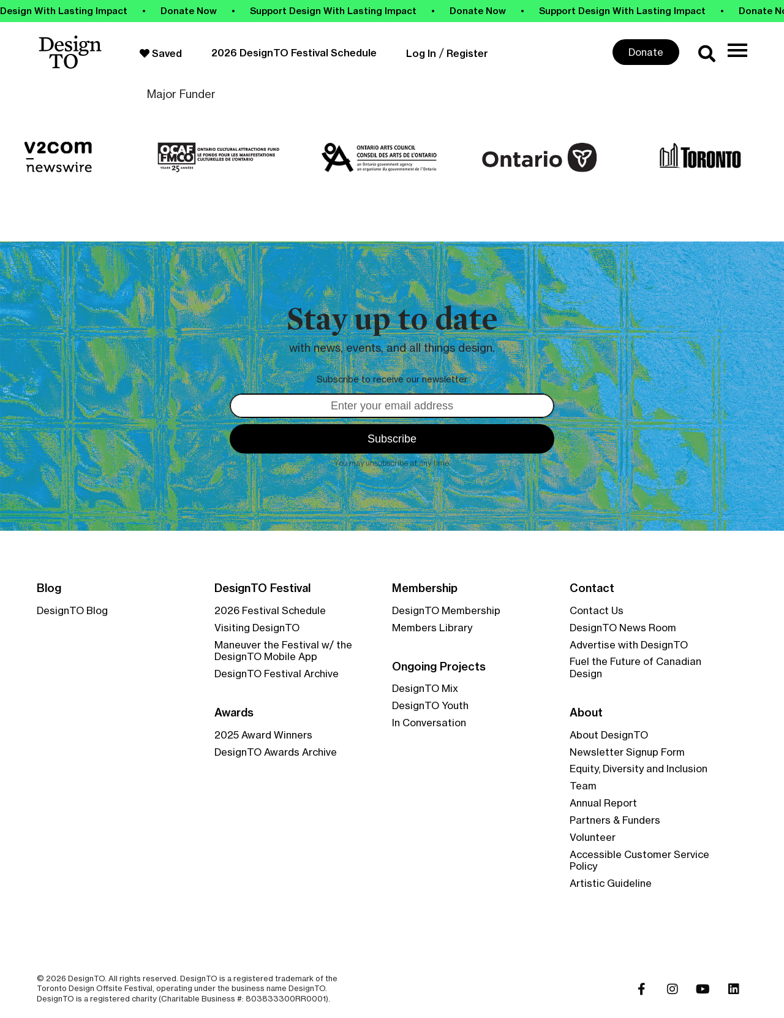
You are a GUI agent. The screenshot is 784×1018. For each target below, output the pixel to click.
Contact (592, 588)
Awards (234, 713)
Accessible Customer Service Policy (639, 860)
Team (583, 786)
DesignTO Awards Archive (275, 752)
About (586, 713)
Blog (49, 588)
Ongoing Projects (439, 667)
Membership (425, 588)
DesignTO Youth (430, 705)
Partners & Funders (615, 820)
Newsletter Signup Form (627, 752)
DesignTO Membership (446, 610)
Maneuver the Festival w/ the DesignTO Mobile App (283, 651)
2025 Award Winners (263, 735)
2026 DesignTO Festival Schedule (294, 53)
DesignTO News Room (623, 627)
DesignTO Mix (425, 688)
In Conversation (429, 722)
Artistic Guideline (611, 883)
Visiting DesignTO (257, 627)
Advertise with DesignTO (629, 645)
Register (467, 53)
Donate (645, 52)
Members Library (432, 627)
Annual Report (603, 803)
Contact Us (597, 610)
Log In (421, 53)
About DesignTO (609, 735)
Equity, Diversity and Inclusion (638, 768)
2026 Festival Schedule (270, 610)
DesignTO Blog (72, 610)
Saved (161, 53)
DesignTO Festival (262, 588)
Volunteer (593, 837)
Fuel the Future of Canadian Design (635, 667)
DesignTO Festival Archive (276, 673)
